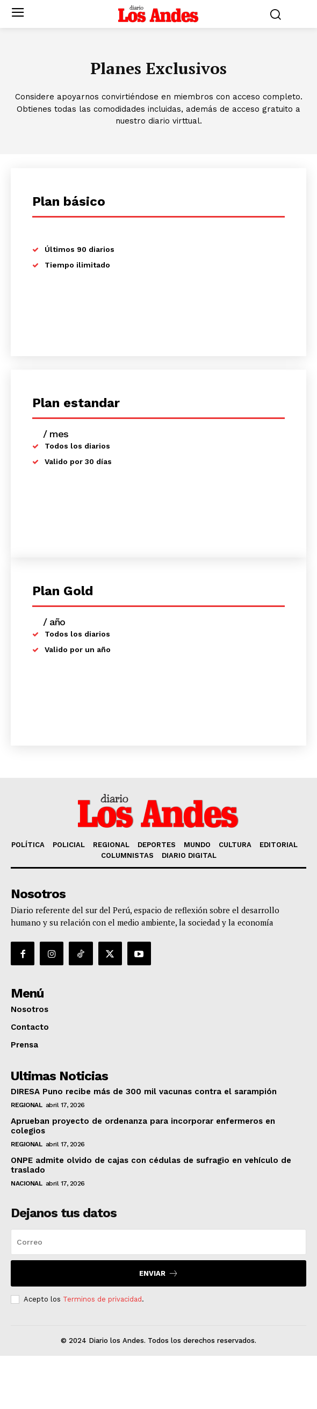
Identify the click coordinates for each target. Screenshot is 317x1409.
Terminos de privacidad (102, 1299)
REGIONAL (26, 1105)
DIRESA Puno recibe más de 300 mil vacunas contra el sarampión (144, 1091)
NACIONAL (26, 1183)
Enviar (158, 1273)
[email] (158, 1242)
